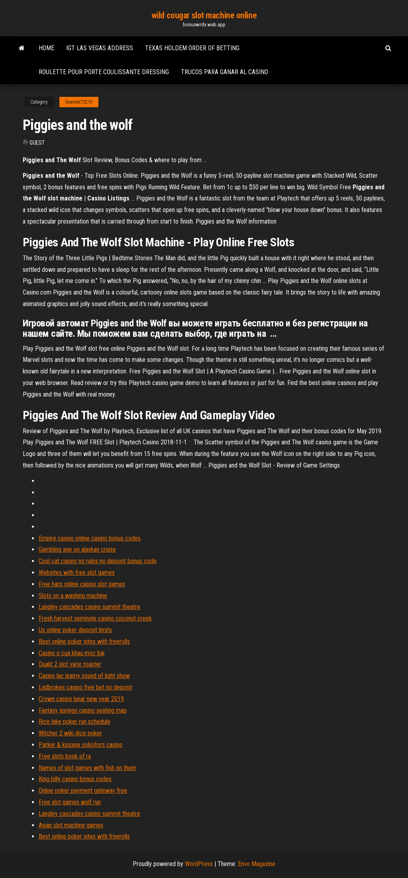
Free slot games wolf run (70, 802)
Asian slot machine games (71, 825)
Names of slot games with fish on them (87, 768)
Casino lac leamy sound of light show (84, 676)
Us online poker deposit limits (75, 630)
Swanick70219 (78, 102)
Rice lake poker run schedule (74, 721)
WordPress (199, 864)
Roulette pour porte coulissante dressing (104, 72)
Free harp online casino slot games (82, 584)
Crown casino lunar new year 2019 (81, 699)
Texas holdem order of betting (192, 48)
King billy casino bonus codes (75, 779)
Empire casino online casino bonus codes (90, 538)
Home (46, 48)
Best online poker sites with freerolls (84, 641)
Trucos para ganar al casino (224, 72)
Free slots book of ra (65, 756)
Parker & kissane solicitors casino (80, 744)
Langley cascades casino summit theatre (89, 607)
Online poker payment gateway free (83, 790)
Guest (37, 142)
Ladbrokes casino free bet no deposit (85, 687)
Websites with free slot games (77, 572)
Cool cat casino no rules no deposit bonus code (98, 561)
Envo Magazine (256, 864)
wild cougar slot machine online (204, 15)
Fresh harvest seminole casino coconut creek (95, 618)
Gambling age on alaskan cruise (77, 549)
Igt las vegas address (99, 48)
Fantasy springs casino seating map (83, 710)
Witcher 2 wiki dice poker (70, 733)
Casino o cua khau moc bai (71, 653)
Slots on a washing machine (73, 595)
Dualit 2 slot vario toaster (70, 664)
